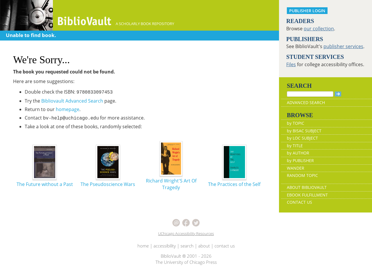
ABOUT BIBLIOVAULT (307, 187)
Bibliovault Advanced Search (72, 101)
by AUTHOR (298, 153)
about (204, 246)
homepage (67, 109)
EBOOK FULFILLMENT (307, 195)
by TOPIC (295, 123)
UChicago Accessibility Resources (186, 233)
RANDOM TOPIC (302, 175)
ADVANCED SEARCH (306, 102)
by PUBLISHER (300, 160)
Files (291, 64)
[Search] (310, 94)
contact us (224, 246)
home (143, 246)
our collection (319, 28)
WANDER (295, 168)
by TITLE (295, 145)
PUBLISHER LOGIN (307, 10)
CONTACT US (299, 202)
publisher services (343, 46)
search (187, 246)
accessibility (164, 246)
